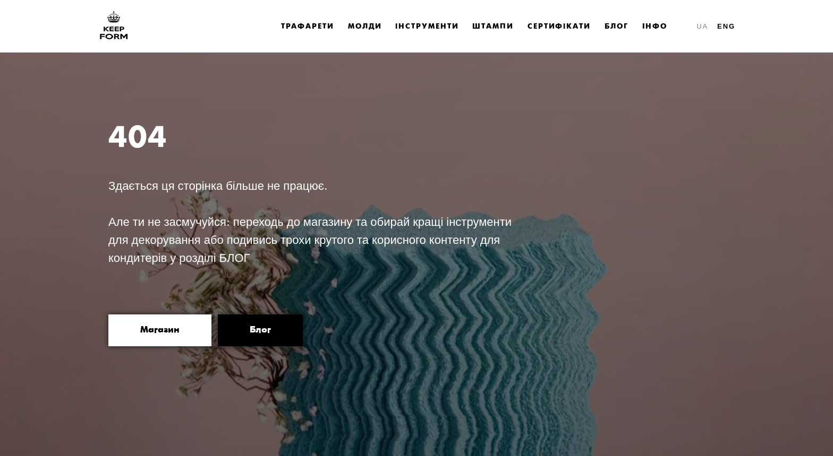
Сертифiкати (559, 26)
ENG (726, 26)
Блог (616, 26)
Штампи (493, 26)
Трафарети (307, 26)
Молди (365, 26)
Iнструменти (426, 26)
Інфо (655, 26)
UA (702, 26)
